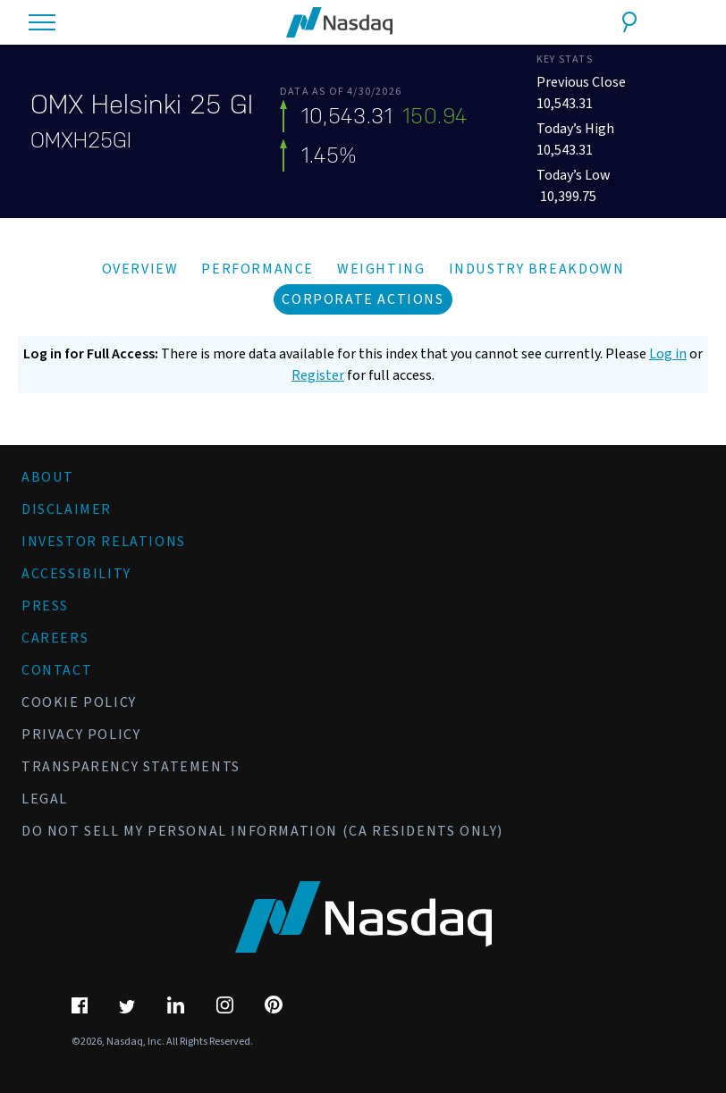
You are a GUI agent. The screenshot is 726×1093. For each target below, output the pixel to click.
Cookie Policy (79, 702)
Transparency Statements (131, 767)
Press (45, 606)
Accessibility (76, 574)
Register (317, 375)
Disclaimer (66, 509)
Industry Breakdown (537, 269)
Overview (140, 269)
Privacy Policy (80, 734)
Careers (55, 638)
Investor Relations (103, 541)
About (47, 477)
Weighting (381, 269)
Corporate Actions (362, 299)
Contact (56, 670)
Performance (257, 269)
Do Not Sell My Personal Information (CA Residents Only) (262, 831)
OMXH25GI (80, 140)
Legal (44, 799)
